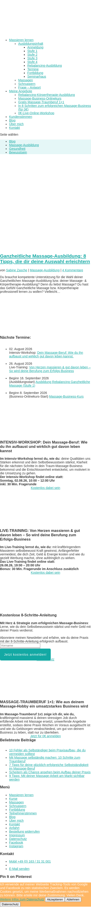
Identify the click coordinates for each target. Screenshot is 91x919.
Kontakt (14, 127)
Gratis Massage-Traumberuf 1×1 (41, 102)
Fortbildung (35, 73)
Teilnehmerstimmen (23, 813)
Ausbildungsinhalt (30, 43)
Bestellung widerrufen (24, 831)
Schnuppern (26, 84)
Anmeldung (35, 47)
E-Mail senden (19, 869)
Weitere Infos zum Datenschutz (22, 899)
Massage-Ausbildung (24, 145)
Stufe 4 (32, 62)
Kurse (13, 798)
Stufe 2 (32, 54)
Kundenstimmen (20, 117)
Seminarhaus (36, 76)
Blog (12, 120)
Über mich (16, 124)
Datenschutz (45, 659)
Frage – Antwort (29, 87)
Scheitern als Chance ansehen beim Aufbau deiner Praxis (50, 772)
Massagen (25, 80)
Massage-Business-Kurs (66, 396)
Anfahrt (14, 828)
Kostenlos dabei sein (45, 488)
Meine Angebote (20, 91)
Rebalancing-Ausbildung (44, 65)
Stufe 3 (32, 58)
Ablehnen (73, 899)
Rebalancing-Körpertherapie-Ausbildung (46, 95)
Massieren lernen (21, 40)
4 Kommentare (72, 270)
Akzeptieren (55, 899)
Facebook (16, 842)
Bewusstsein (18, 152)
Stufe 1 (32, 51)
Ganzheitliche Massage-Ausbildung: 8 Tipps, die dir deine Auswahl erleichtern (45, 258)
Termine (33, 69)
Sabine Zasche (16, 270)
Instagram (16, 846)
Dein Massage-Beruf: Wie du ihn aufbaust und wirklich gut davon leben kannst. (46, 354)
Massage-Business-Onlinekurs (39, 98)
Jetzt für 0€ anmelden (45, 736)
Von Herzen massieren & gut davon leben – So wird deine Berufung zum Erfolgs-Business (50, 369)
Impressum (17, 835)
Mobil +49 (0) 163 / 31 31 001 (30, 861)
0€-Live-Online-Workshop (36, 113)
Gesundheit (17, 149)
